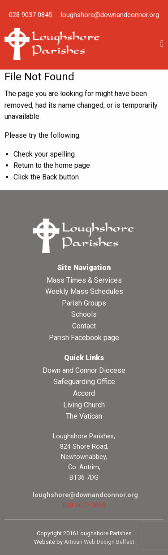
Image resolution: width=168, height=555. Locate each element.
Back (49, 177)
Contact (84, 326)
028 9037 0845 (30, 15)
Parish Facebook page (84, 337)
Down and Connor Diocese (84, 370)
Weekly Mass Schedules (84, 291)
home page (72, 165)
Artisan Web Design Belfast (99, 541)
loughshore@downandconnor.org (110, 15)
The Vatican (84, 416)
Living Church (84, 405)
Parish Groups (84, 303)
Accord (84, 393)
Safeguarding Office (84, 381)
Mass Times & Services (84, 280)
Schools (84, 314)
